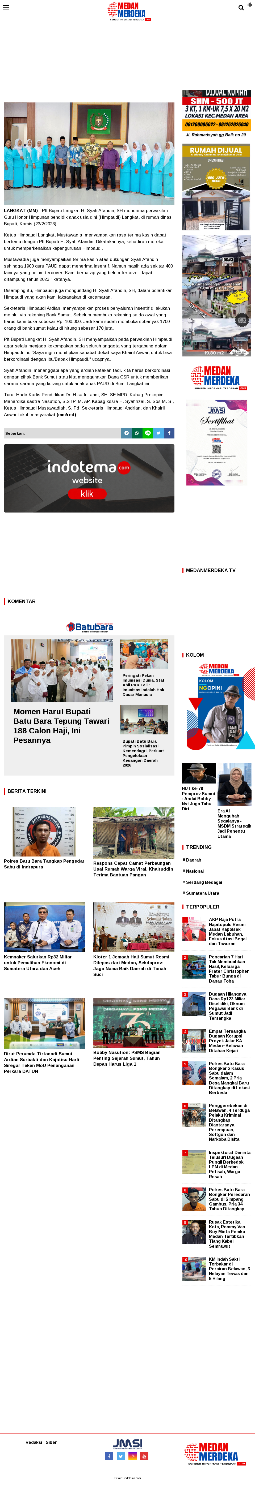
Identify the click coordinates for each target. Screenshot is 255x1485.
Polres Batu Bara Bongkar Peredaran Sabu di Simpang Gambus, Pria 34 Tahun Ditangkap (229, 1199)
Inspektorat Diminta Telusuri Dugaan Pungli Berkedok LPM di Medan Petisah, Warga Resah (229, 1164)
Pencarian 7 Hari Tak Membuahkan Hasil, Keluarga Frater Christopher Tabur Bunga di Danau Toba (229, 969)
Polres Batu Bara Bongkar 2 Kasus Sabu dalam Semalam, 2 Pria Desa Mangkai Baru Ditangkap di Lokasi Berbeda (229, 1078)
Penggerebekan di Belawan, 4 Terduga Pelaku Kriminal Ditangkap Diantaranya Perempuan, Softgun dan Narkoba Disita (229, 1122)
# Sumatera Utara (200, 893)
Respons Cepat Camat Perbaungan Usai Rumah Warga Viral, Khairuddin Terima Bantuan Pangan (133, 869)
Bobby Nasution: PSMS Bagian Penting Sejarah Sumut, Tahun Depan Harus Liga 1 (127, 1058)
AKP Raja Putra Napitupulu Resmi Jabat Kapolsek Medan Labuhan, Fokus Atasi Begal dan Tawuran (227, 931)
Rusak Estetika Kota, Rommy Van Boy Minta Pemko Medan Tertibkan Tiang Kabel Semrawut (227, 1234)
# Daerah (191, 860)
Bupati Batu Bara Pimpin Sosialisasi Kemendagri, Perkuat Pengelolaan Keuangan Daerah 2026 (143, 753)
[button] (249, 2)
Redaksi (34, 1442)
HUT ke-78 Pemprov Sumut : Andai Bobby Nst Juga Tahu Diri (199, 798)
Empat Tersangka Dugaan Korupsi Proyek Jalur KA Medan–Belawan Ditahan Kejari (227, 1041)
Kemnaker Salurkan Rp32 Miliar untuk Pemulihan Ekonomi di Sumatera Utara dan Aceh (38, 962)
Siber (51, 1442)
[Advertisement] (127, 50)
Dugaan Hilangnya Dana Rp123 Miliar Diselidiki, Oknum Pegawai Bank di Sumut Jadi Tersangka (227, 1006)
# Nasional (193, 871)
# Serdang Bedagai (202, 882)
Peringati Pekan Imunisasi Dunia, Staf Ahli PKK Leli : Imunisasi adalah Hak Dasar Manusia (143, 685)
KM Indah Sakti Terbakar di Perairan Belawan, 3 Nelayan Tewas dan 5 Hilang (229, 1269)
